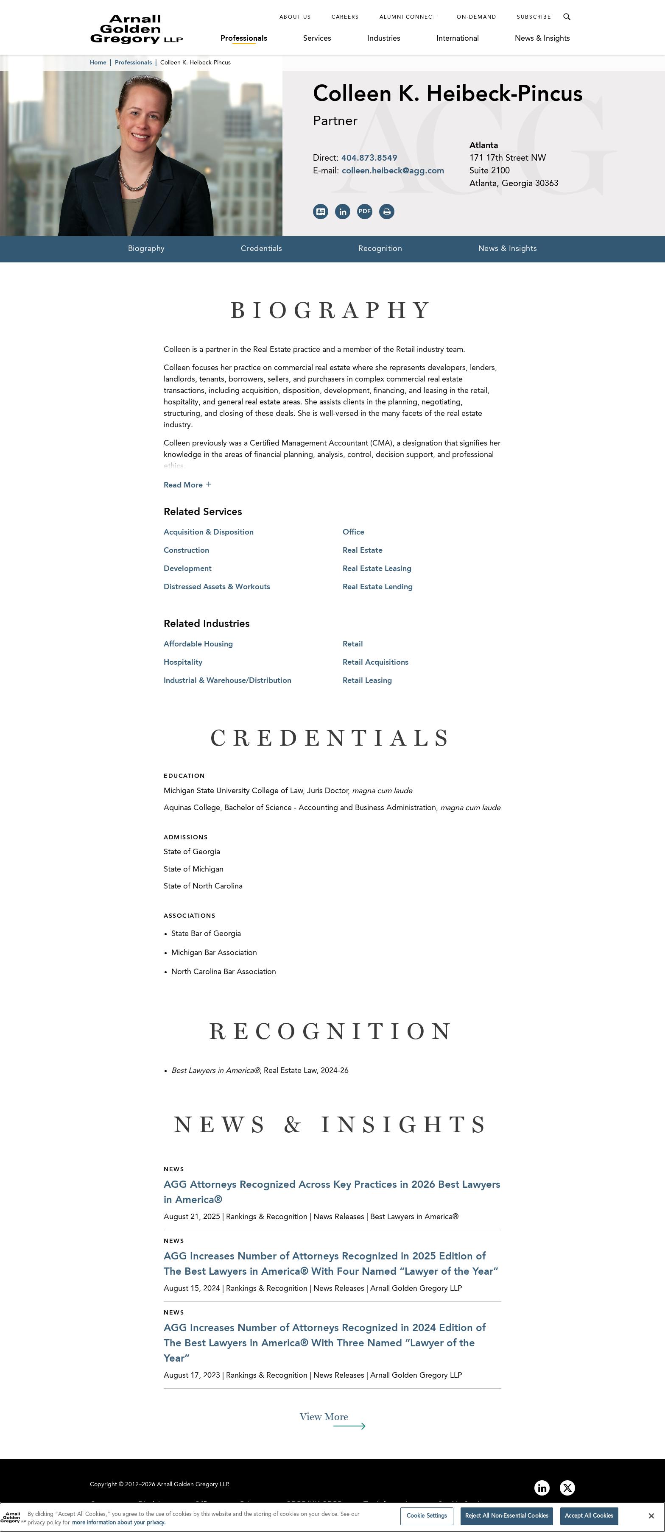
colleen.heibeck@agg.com (393, 171)
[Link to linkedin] (542, 1488)
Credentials (261, 249)
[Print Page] (386, 211)
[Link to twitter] (567, 1488)
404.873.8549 (369, 158)
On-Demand (477, 17)
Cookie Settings (427, 1519)
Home (98, 63)
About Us (295, 17)
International (457, 38)
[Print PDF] (364, 211)
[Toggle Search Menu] (566, 16)
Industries (383, 38)
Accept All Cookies (589, 1519)
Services (317, 38)
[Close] (651, 1518)
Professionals (244, 38)
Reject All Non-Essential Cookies (506, 1519)
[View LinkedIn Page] (342, 211)
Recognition (380, 249)
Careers (345, 17)
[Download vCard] (320, 211)
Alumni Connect (408, 17)
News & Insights (542, 38)
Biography (146, 249)
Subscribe (534, 17)
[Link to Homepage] (152, 29)
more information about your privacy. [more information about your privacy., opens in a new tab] (119, 1525)
